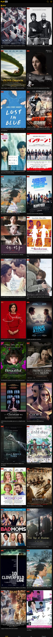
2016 (4, 5)
